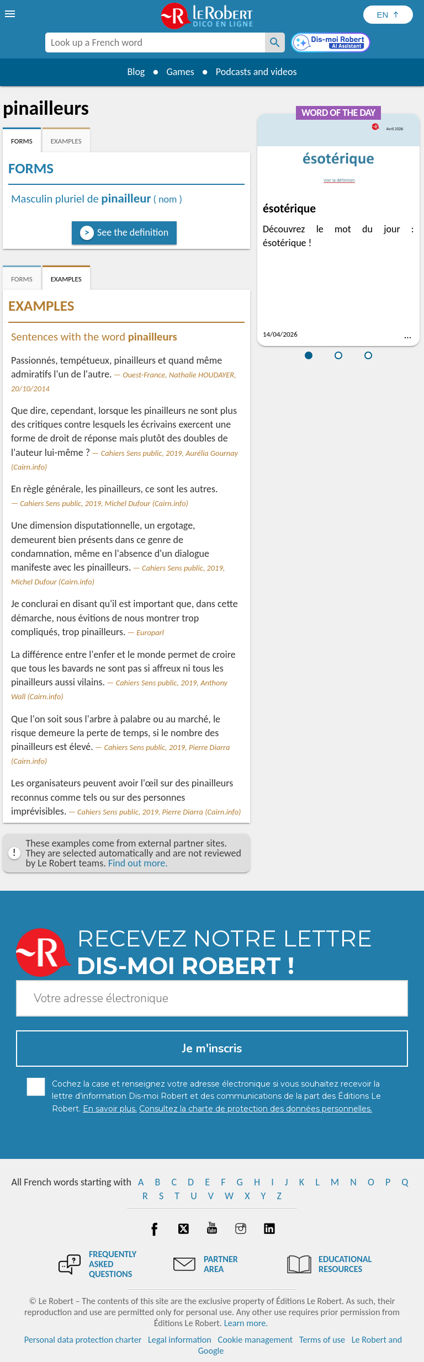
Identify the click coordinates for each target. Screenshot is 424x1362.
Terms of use (322, 1339)
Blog (136, 72)
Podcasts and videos (256, 72)
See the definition (132, 232)
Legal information (179, 1339)
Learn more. (246, 1323)
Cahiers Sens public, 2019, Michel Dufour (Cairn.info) (104, 503)
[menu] (11, 14)
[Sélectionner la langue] (388, 15)
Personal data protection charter (83, 1339)
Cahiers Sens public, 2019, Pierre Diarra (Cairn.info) (159, 812)
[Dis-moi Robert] (331, 44)
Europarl (150, 632)
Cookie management (255, 1339)
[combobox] (155, 42)
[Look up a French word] (275, 42)
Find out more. (138, 863)
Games (180, 72)
